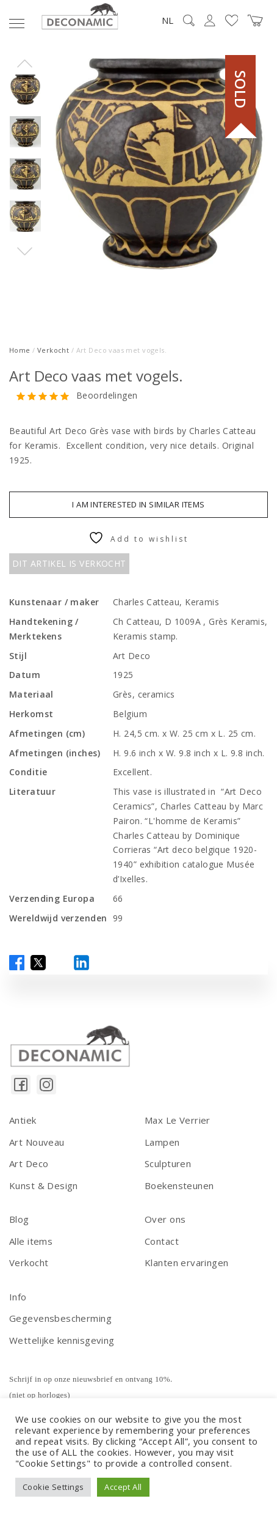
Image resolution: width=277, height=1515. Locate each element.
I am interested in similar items (138, 504)
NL (167, 20)
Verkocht (53, 350)
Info (18, 1297)
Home (20, 350)
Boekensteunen (179, 1185)
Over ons (165, 1219)
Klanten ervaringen (187, 1262)
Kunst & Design (43, 1185)
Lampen (162, 1142)
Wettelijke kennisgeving (62, 1340)
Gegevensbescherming (60, 1318)
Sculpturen (168, 1163)
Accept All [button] (123, 1486)
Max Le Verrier (177, 1120)
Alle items (30, 1241)
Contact (162, 1241)
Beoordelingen (106, 396)
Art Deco (28, 1163)
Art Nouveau (37, 1142)
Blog (19, 1219)
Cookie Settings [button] (53, 1486)
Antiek (23, 1120)
